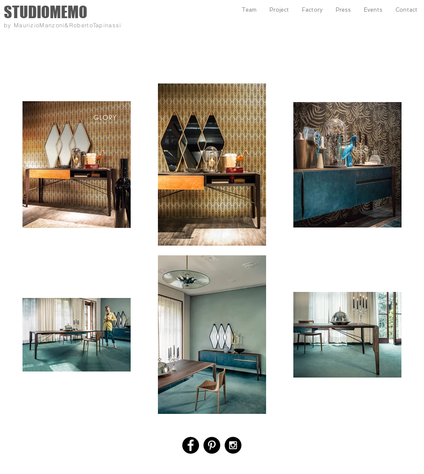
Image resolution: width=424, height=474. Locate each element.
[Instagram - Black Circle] (233, 445)
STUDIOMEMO (45, 12)
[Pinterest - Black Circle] (211, 445)
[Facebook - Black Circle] (190, 445)
